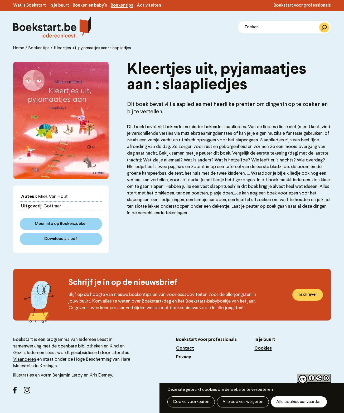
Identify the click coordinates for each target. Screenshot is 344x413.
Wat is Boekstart (29, 5)
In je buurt (59, 5)
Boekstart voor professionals (302, 5)
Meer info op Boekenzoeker (61, 224)
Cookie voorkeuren (191, 402)
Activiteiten (149, 5)
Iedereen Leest (93, 339)
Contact (185, 348)
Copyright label (314, 380)
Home (18, 48)
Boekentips (122, 5)
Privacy (183, 357)
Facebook (18, 392)
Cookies (263, 348)
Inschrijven (308, 294)
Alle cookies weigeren (242, 402)
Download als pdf (60, 239)
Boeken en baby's (90, 5)
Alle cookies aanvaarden (299, 402)
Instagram (29, 392)
